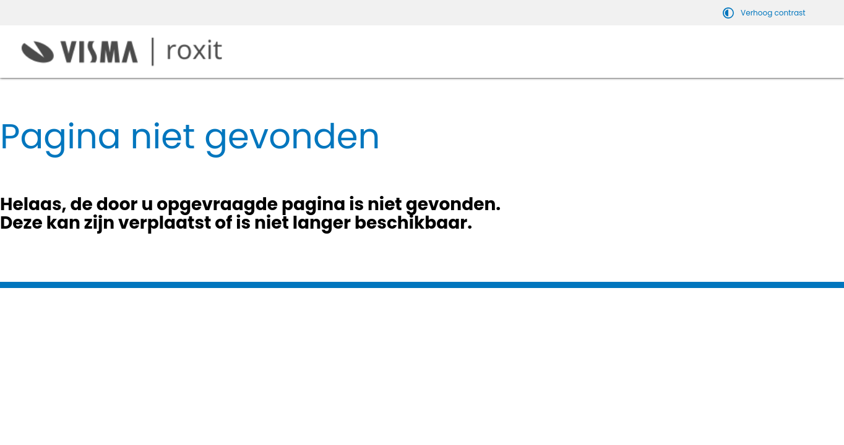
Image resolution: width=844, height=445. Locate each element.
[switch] (765, 12)
